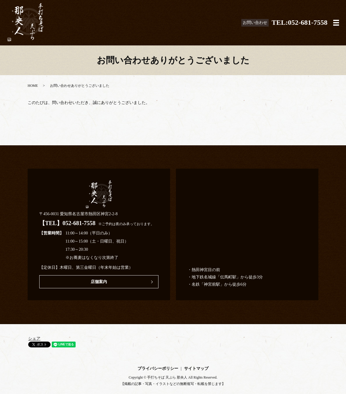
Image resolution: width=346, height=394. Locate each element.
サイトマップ (196, 368)
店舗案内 (99, 282)
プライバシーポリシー (158, 368)
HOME (33, 86)
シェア (34, 338)
